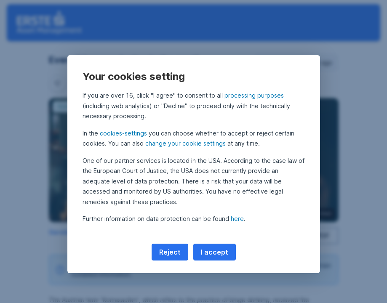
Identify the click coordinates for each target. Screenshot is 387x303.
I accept (214, 252)
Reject (170, 252)
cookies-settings (123, 133)
